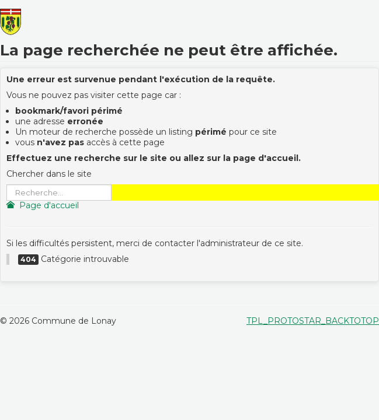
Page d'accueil (42, 205)
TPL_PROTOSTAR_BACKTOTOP (312, 321)
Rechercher (6, 184)
